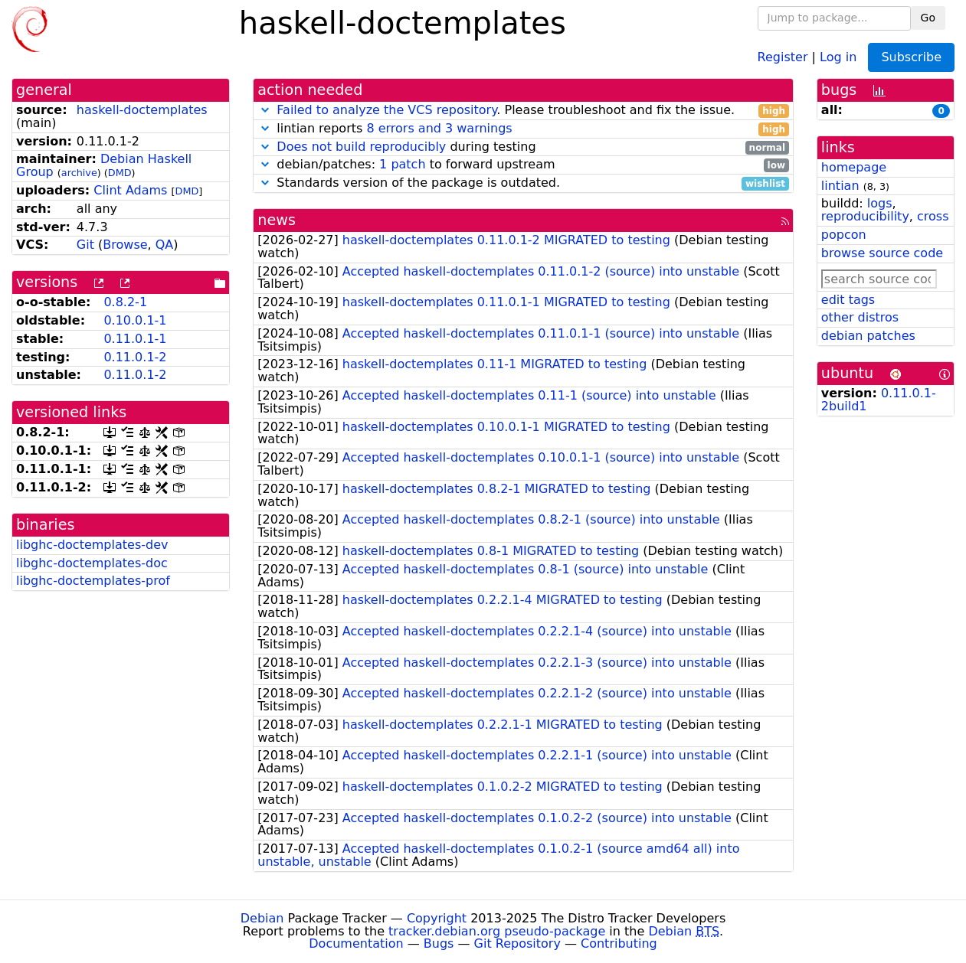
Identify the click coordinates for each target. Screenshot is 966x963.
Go (928, 17)
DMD (120, 172)
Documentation (356, 943)
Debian (262, 918)
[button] (265, 110)
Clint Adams (130, 190)
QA (165, 244)
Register (783, 56)
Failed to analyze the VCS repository (386, 110)
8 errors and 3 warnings (439, 128)
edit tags (848, 299)
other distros (860, 317)
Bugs (439, 943)
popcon (843, 234)
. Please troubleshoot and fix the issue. (523, 110)
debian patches (868, 335)
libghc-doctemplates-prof (93, 580)
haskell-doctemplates (142, 110)
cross (932, 216)
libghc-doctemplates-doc (92, 563)
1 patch (402, 164)
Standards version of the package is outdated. (523, 183)
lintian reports (523, 128)
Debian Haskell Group (104, 165)
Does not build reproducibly (361, 146)
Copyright (437, 918)
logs (879, 203)
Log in (838, 56)
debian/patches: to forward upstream (523, 164)
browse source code (882, 253)
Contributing (619, 943)
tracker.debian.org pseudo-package (496, 931)
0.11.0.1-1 (134, 338)
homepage (853, 167)
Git (85, 244)
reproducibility (865, 216)
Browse (125, 244)
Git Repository (517, 943)
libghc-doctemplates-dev (92, 544)
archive (79, 172)
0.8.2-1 (125, 302)
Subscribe (911, 57)
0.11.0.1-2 (134, 357)
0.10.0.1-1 (134, 320)
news (276, 220)
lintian (840, 185)
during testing (523, 147)
